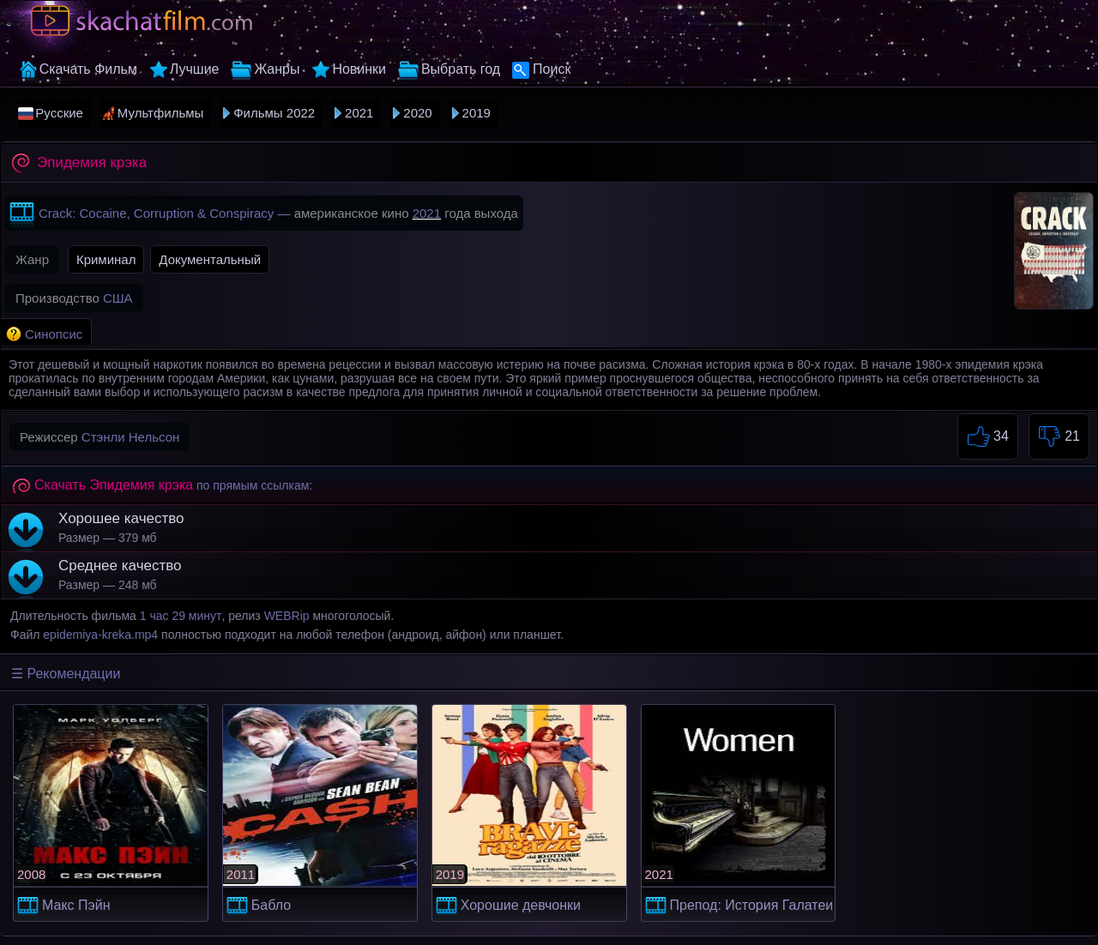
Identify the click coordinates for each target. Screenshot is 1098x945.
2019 (476, 112)
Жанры (276, 69)
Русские (59, 112)
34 (988, 437)
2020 (417, 112)
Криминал (106, 259)
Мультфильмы (160, 112)
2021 (359, 112)
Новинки (359, 69)
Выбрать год (460, 69)
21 (1059, 437)
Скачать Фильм (88, 69)
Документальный (210, 259)
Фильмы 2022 (274, 112)
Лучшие (195, 69)
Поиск (551, 69)
